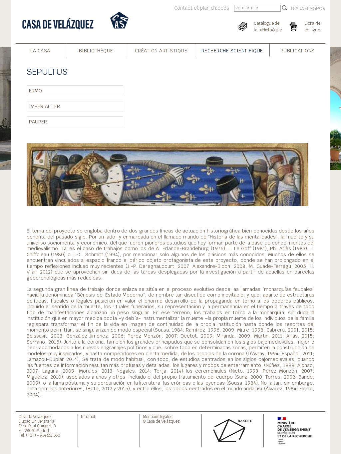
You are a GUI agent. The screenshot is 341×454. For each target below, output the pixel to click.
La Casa (40, 50)
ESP (303, 8)
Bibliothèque (96, 50)
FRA (294, 8)
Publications (297, 50)
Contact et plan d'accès (201, 8)
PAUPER (38, 121)
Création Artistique (161, 50)
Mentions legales (157, 416)
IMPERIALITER (44, 106)
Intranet (88, 416)
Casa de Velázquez (35, 416)
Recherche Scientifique (232, 50)
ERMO (35, 90)
